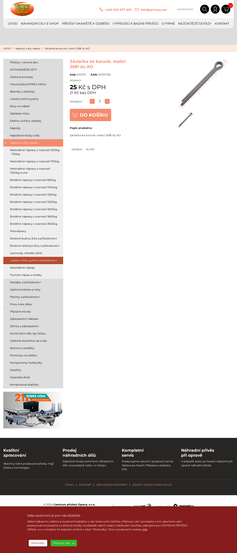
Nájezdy (15, 128)
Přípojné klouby (20, 311)
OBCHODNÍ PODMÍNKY (111, 484)
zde (145, 529)
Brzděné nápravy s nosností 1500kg (33, 201)
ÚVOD (12, 23)
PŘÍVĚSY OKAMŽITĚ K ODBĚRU (86, 23)
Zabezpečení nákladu (24, 318)
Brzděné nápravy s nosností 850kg (33, 180)
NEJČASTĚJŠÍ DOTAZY (194, 23)
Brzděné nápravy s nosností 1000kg (33, 187)
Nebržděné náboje (22, 267)
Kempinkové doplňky (24, 384)
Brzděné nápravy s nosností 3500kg (33, 223)
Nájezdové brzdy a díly (25, 135)
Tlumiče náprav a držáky (26, 275)
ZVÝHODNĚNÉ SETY (23, 69)
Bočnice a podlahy (22, 348)
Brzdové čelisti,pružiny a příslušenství (34, 245)
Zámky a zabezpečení (24, 326)
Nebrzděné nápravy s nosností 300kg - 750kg (34, 152)
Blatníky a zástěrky (22, 91)
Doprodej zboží (20, 377)
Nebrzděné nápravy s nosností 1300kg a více (30, 170)
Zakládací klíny (19, 113)
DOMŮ (69, 484)
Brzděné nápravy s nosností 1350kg (33, 194)
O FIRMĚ (168, 23)
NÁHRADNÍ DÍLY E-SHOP (40, 23)
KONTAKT (222, 23)
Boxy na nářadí (19, 106)
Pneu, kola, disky (21, 304)
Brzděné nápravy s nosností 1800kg (33, 216)
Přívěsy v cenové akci (24, 62)
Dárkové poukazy (21, 77)
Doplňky (15, 370)
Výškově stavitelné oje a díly (28, 340)
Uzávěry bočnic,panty (24, 99)
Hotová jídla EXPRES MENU (28, 84)
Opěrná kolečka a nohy (25, 289)
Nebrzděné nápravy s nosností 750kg (34, 161)
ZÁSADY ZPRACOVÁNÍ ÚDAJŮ (152, 484)
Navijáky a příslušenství (25, 282)
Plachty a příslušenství (25, 297)
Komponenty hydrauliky (26, 362)
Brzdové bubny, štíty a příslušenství (33, 238)
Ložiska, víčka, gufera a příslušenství (33, 260)
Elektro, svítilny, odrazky (25, 120)
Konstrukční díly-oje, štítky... (28, 333)
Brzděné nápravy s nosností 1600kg (33, 209)
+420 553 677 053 (118, 10)
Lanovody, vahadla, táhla (26, 253)
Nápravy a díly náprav (27, 48)
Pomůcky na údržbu (23, 355)
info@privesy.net (154, 10)
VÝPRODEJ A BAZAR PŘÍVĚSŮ (136, 23)
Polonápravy (18, 231)
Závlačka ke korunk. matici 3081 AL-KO (67, 48)
